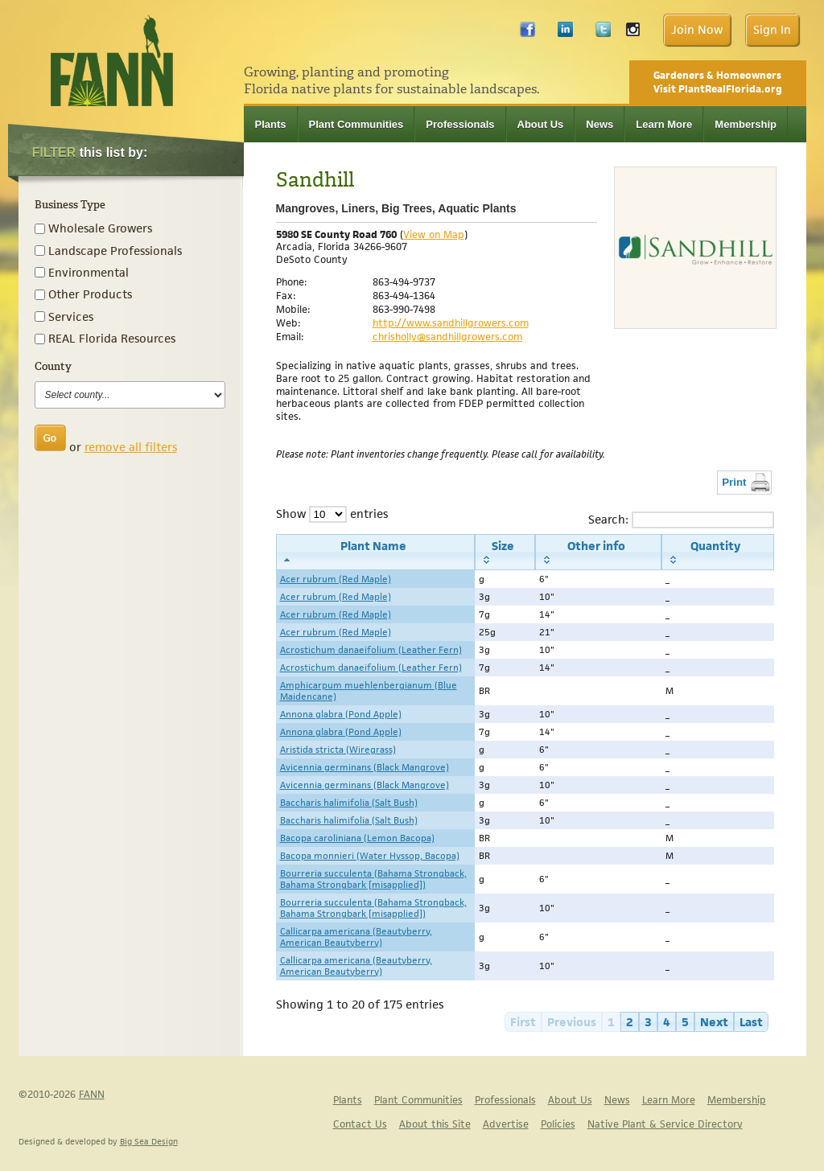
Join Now (697, 29)
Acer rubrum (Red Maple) (335, 579)
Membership (746, 124)
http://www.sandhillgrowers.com (451, 323)
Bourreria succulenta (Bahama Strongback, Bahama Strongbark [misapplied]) (373, 879)
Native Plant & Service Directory (665, 1124)
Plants (270, 124)
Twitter (603, 33)
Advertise (506, 1124)
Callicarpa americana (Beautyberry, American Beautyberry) (356, 937)
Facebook (527, 33)
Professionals (460, 124)
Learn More (664, 124)
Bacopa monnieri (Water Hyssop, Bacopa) (369, 855)
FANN (92, 1094)
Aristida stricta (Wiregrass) (338, 749)
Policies (558, 1124)
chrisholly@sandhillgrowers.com (447, 336)
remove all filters (130, 446)
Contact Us (360, 1124)
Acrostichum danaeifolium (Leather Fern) (371, 649)
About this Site (435, 1124)
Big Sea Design (149, 1141)
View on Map (433, 234)
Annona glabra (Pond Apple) (341, 714)
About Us (540, 124)
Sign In (772, 29)
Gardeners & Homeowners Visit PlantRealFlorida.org (717, 82)
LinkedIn (565, 33)
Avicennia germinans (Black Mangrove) (364, 767)
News (599, 124)
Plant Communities (356, 124)
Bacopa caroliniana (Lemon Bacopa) (357, 838)
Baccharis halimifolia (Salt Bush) (349, 802)
